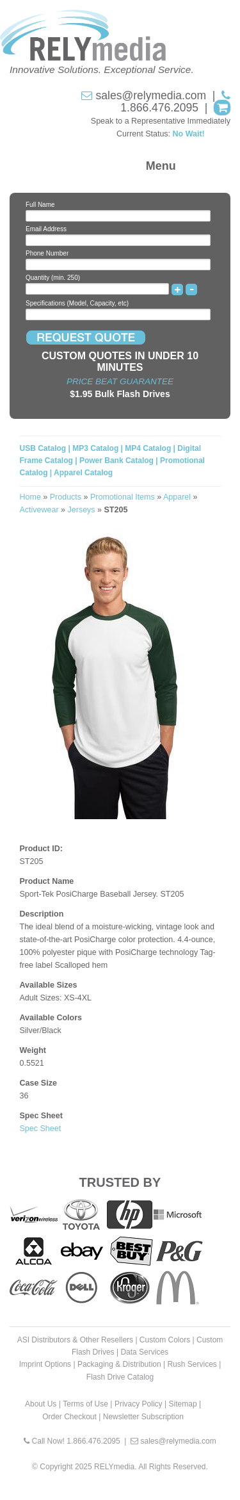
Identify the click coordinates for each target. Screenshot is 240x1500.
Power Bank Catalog (116, 460)
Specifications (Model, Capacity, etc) (77, 303)
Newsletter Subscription (143, 1416)
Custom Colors (165, 1339)
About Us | (43, 1403)
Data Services (144, 1352)
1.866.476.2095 (159, 107)
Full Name (40, 204)
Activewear (39, 509)
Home (30, 497)
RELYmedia (114, 1466)
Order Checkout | (71, 1416)
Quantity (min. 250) (53, 277)
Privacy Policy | (140, 1403)
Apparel (177, 497)
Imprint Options (45, 1364)
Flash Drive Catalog (120, 1377)
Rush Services (191, 1364)
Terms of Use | (87, 1403)
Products (65, 497)
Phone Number (47, 253)
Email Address (46, 228)
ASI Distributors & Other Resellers (75, 1339)
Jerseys (81, 509)
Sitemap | (185, 1403)
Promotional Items (122, 497)
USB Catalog (44, 448)
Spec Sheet (40, 1128)
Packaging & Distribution (119, 1364)
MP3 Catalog (95, 448)
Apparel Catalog (83, 472)
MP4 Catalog (148, 448)
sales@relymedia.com (151, 95)
